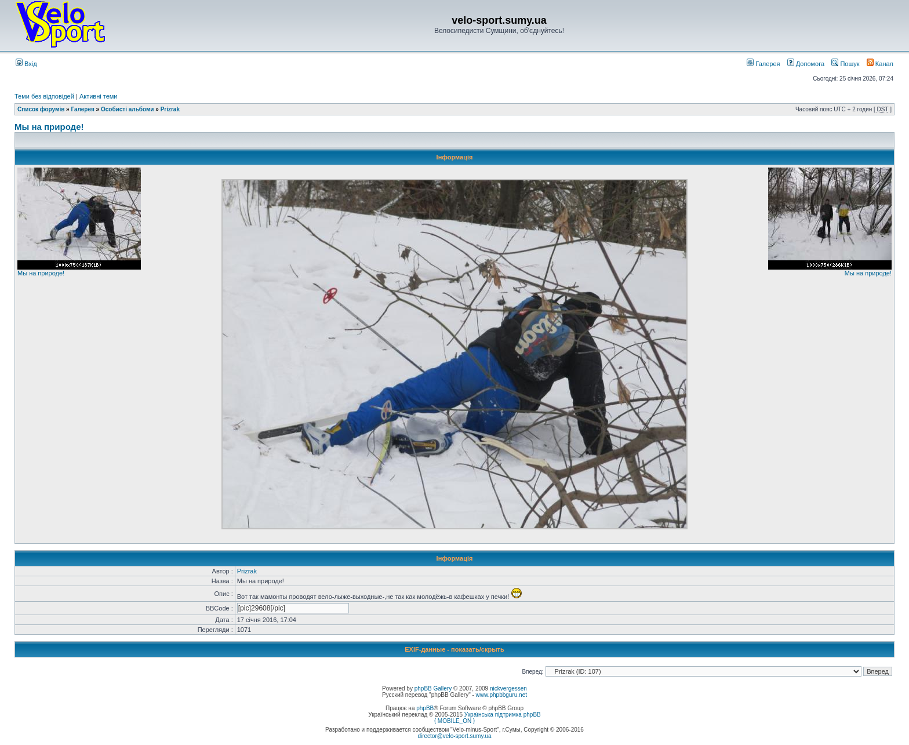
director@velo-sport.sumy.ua (454, 736)
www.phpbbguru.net (501, 695)
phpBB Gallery (433, 688)
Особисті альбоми (128, 109)
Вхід (26, 63)
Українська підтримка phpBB (502, 714)
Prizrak (170, 109)
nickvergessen (508, 688)
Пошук (845, 63)
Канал (880, 63)
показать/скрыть (477, 649)
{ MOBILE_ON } (454, 721)
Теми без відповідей (44, 96)
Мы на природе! (48, 127)
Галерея (763, 63)
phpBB (425, 708)
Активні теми (98, 96)
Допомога (805, 63)
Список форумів (40, 109)
